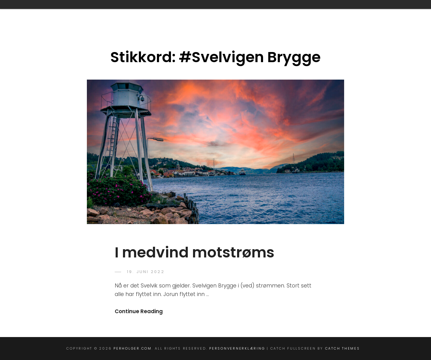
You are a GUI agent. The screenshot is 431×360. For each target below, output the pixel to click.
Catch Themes (342, 348)
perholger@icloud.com (253, 13)
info (198, 13)
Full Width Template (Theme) (136, 13)
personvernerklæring (333, 13)
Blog (73, 13)
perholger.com (132, 348)
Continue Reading (139, 311)
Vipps (385, 13)
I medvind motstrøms (194, 252)
